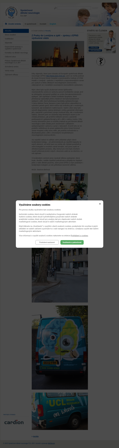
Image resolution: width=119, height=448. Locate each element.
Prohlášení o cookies (79, 236)
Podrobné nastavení (47, 242)
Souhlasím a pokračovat (72, 242)
